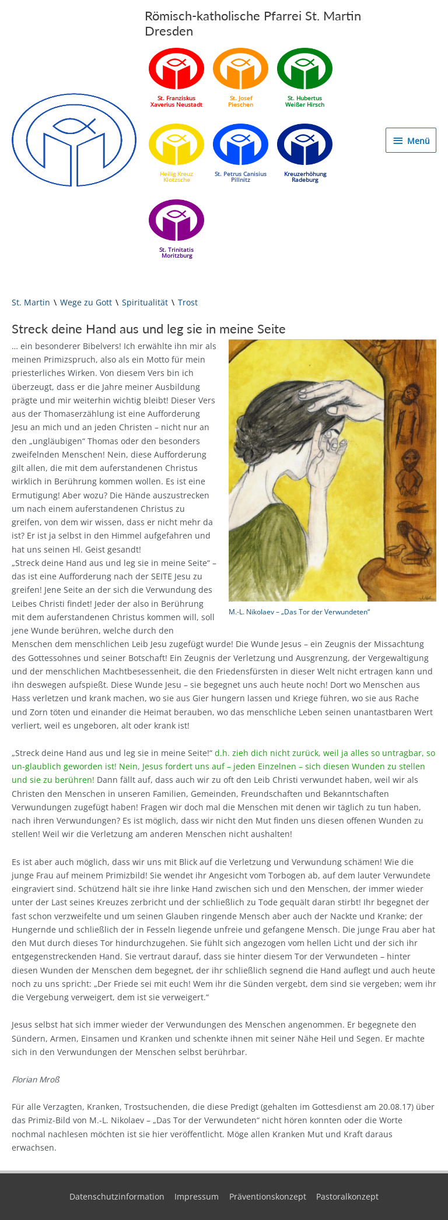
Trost (188, 302)
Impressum (196, 1196)
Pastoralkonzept (347, 1196)
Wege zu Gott (86, 302)
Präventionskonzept (267, 1196)
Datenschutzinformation (116, 1196)
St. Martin (31, 302)
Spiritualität (145, 302)
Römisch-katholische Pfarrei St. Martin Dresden (253, 23)
